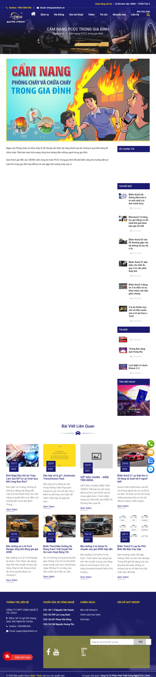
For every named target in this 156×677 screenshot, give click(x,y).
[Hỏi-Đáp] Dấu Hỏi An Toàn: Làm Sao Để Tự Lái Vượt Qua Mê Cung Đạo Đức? (22, 478)
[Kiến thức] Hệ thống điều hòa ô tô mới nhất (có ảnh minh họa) (137, 199)
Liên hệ (135, 14)
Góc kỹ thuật (76, 14)
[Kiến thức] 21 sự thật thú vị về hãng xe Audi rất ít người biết (132, 478)
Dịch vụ (45, 14)
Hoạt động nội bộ (103, 4)
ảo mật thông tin (89, 610)
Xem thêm (11, 509)
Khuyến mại (119, 14)
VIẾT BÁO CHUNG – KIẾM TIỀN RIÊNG (94, 479)
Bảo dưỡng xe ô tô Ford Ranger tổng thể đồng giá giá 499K (22, 549)
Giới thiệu (84, 619)
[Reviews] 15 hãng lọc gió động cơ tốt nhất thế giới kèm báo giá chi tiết (138, 222)
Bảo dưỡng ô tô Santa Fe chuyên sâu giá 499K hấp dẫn (96, 548)
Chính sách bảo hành (90, 614)
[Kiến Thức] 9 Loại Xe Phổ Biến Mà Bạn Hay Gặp (131, 548)
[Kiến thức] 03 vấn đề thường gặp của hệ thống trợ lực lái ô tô (138, 244)
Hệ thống (59, 14)
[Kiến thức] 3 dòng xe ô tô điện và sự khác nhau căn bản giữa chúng (138, 289)
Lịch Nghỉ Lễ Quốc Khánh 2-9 (138, 367)
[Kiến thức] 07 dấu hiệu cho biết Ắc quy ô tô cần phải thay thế (138, 267)
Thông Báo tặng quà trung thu (137, 350)
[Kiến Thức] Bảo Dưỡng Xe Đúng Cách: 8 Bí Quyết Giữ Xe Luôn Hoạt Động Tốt (57, 549)
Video (91, 14)
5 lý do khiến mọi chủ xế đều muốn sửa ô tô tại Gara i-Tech (138, 312)
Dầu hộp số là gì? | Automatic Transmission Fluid (59, 477)
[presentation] (113, 653)
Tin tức (104, 14)
